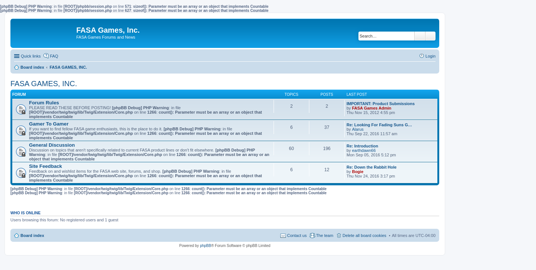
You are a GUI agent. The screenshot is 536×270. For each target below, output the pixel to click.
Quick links (31, 56)
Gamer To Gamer (48, 124)
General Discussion (52, 145)
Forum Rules (44, 102)
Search (419, 36)
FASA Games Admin (372, 108)
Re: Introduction (362, 146)
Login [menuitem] (430, 56)
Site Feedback (45, 166)
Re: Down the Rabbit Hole (371, 167)
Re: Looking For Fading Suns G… (379, 125)
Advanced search (430, 36)
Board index (32, 235)
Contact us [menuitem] (297, 235)
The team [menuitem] (324, 235)
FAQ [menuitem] (54, 56)
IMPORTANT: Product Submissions (381, 103)
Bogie (358, 171)
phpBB (205, 246)
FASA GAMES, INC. (43, 83)
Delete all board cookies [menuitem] (364, 235)
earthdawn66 (364, 150)
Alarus (358, 129)
